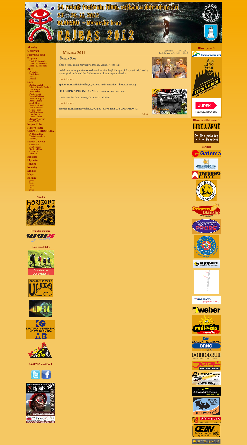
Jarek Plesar (34, 103)
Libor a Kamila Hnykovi (40, 87)
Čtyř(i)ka (33, 151)
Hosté (30, 81)
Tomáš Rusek (35, 110)
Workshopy (34, 74)
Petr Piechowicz (36, 107)
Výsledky (33, 138)
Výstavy (32, 76)
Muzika (32, 79)
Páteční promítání (37, 136)
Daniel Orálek (35, 101)
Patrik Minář (35, 94)
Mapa (30, 174)
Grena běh (34, 144)
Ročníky (31, 177)
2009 (31, 183)
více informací (66, 79)
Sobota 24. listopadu (38, 63)
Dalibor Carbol (36, 85)
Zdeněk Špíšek (35, 116)
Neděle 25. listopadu (38, 66)
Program (32, 58)
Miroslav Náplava (37, 98)
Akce (30, 69)
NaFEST (33, 154)
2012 (31, 190)
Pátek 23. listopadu (37, 61)
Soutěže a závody (36, 141)
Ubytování (32, 160)
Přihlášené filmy (36, 134)
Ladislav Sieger (36, 112)
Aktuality (32, 47)
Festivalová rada (36, 54)
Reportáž (32, 156)
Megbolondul (35, 147)
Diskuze (31, 170)
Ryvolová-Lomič (36, 105)
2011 (31, 187)
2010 (31, 185)
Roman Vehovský (37, 119)
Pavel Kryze (34, 92)
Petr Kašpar (34, 89)
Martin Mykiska (36, 96)
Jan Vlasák (34, 121)
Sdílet (145, 114)
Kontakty (32, 167)
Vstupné (31, 163)
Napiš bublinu (35, 149)
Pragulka (33, 72)
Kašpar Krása (34, 124)
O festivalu (33, 50)
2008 (31, 181)
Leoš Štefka (34, 114)
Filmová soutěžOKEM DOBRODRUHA (40, 129)
